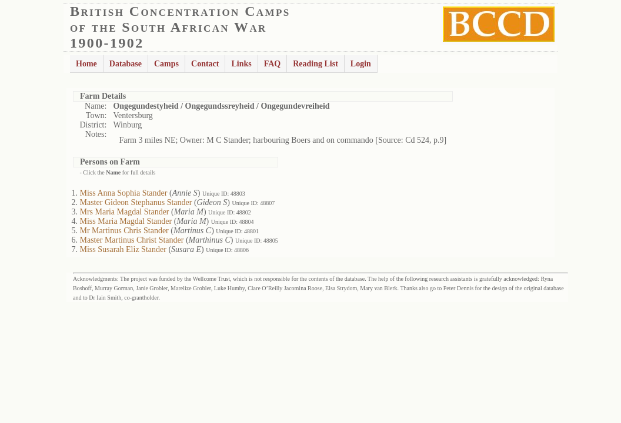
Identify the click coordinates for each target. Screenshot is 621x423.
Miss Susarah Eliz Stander (123, 249)
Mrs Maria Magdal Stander (124, 211)
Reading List (315, 63)
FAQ (272, 63)
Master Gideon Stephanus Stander (136, 202)
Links (241, 63)
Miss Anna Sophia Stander (124, 193)
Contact (205, 63)
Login (360, 63)
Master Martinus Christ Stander (132, 240)
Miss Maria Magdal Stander (126, 221)
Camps (166, 63)
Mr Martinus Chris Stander (124, 230)
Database (125, 63)
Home (86, 63)
